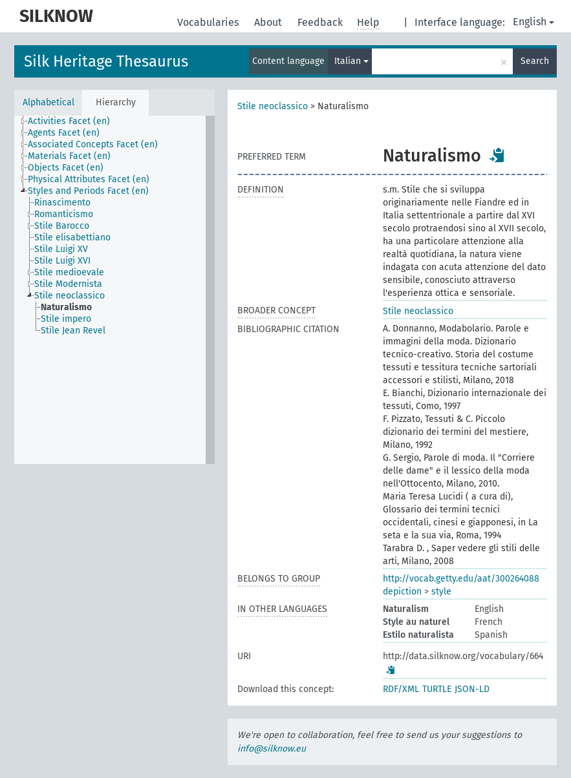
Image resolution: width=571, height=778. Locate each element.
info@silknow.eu (271, 748)
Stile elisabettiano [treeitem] (72, 237)
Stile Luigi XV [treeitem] (61, 249)
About (269, 22)
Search (535, 61)
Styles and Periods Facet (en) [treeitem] (88, 190)
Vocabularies (209, 22)
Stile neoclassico (272, 106)
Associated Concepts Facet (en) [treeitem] (93, 144)
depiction (402, 591)
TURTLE (436, 689)
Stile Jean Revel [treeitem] (73, 330)
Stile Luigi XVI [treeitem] (62, 260)
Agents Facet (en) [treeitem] (64, 132)
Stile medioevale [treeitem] (69, 272)
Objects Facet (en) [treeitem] (65, 167)
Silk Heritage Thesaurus (106, 61)
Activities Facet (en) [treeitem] (69, 121)
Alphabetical (48, 102)
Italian (351, 61)
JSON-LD (472, 689)
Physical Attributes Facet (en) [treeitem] (88, 179)
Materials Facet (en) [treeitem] (69, 156)
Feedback (321, 22)
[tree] (114, 290)
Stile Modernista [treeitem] (68, 284)
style (441, 591)
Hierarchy (116, 102)
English (533, 22)
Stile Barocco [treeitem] (61, 225)
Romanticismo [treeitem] (63, 214)
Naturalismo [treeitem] (66, 307)
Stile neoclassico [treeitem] (69, 295)
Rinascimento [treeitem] (62, 202)
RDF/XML (401, 689)
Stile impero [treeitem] (66, 318)
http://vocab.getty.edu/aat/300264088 (461, 578)
